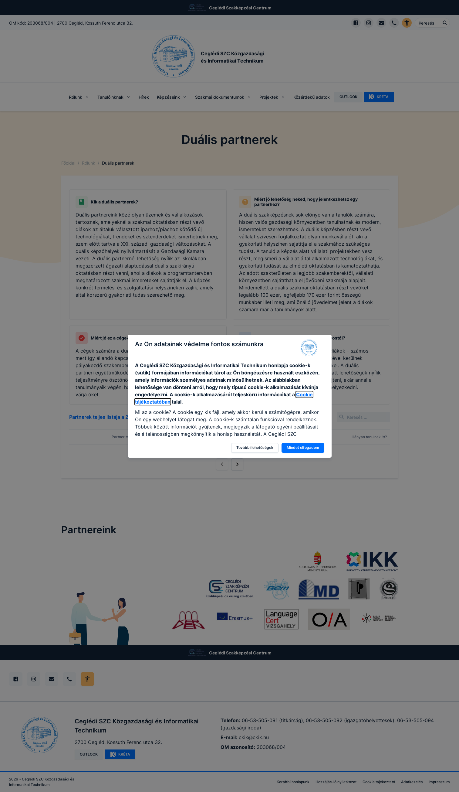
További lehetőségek (254, 447)
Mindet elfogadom (303, 447)
